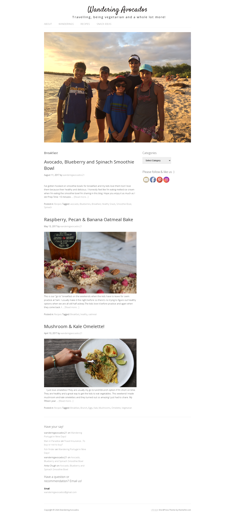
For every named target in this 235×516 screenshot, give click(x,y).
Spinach (48, 207)
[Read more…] (81, 196)
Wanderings (66, 23)
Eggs (90, 407)
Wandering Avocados (117, 9)
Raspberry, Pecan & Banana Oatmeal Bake (88, 219)
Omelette (116, 407)
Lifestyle (154, 509)
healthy (83, 314)
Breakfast (96, 204)
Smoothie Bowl (123, 204)
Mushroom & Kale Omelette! (74, 326)
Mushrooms (104, 407)
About (48, 23)
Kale (96, 407)
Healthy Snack (108, 204)
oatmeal (92, 314)
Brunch (83, 407)
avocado (74, 204)
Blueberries (85, 204)
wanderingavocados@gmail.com (60, 492)
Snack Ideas (104, 23)
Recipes (85, 23)
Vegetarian (127, 407)
